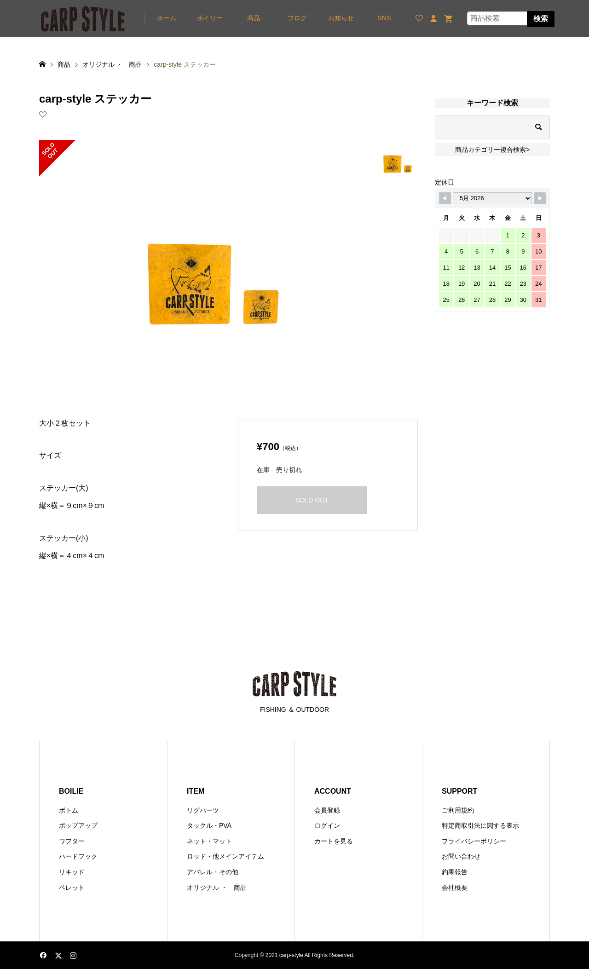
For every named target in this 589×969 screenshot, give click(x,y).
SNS (384, 18)
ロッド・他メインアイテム (225, 856)
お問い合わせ (461, 856)
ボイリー (210, 18)
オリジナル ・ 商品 (217, 887)
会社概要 (455, 887)
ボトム (68, 810)
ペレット (72, 887)
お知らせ (341, 18)
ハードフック (78, 856)
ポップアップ (78, 825)
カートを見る (333, 841)
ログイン (327, 825)
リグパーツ (203, 810)
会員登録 (327, 810)
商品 (253, 18)
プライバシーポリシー (474, 841)
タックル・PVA (209, 825)
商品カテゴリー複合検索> (492, 149)
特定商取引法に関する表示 (480, 825)
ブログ (297, 18)
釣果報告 (455, 872)
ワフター (72, 841)
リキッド (72, 872)
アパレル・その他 (212, 872)
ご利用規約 (458, 810)
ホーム (166, 18)
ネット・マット (209, 841)
